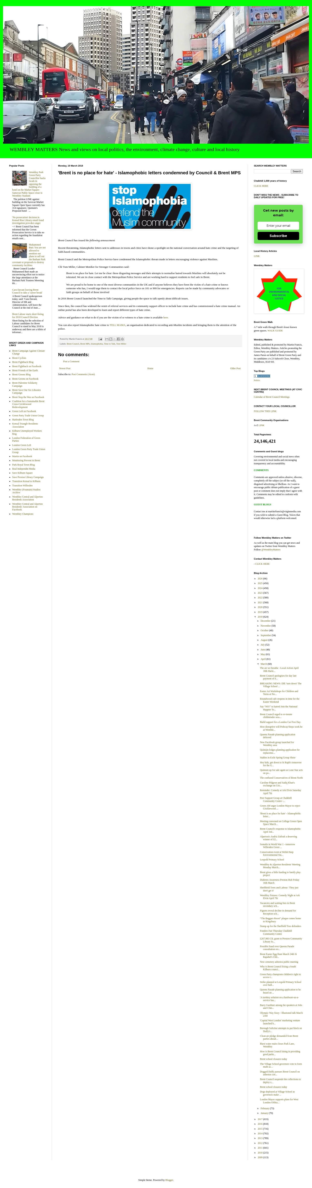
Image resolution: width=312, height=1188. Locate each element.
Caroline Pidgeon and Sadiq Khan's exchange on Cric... (277, 784)
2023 (260, 592)
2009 (260, 1157)
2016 (260, 1123)
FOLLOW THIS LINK (265, 411)
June (263, 649)
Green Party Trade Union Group (28, 415)
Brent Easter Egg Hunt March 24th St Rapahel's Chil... (278, 955)
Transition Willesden (22, 485)
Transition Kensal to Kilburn (26, 481)
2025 (260, 583)
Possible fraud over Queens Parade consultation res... (277, 948)
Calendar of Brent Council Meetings (272, 397)
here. (166, 317)
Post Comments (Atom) (83, 374)
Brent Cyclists (19, 358)
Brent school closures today (273, 1059)
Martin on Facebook (22, 456)
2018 (260, 616)
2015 (260, 1128)
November (266, 625)
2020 (260, 607)
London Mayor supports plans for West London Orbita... (279, 1101)
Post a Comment (71, 361)
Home (150, 368)
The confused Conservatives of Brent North (281, 777)
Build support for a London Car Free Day (280, 722)
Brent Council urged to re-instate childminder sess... (276, 716)
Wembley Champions (22, 513)
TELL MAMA (118, 325)
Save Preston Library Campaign (28, 477)
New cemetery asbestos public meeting (279, 961)
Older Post (235, 368)
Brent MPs (85, 343)
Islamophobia (97, 343)
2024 (260, 588)
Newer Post (65, 368)
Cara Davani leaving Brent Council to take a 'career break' (27, 291)
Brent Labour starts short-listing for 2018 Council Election (28, 315)
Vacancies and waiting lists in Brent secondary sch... (277, 904)
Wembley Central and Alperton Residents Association (27, 498)
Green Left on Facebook (24, 411)
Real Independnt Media (23, 468)
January (265, 1113)
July (263, 644)
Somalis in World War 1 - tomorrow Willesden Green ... (277, 846)
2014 (260, 1133)
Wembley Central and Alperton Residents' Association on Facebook (27, 506)
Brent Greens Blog (21, 374)
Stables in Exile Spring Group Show (277, 757)
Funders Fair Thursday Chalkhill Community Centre (276, 932)
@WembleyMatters (270, 549)
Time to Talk (109, 343)
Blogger (169, 1180)
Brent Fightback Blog (22, 362)
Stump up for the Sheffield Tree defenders (280, 926)
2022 (260, 597)
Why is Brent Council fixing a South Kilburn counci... (278, 968)
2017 (260, 1119)
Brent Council (73, 343)
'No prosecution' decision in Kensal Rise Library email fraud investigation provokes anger (28, 220)
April (263, 659)
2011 (260, 1147)
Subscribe (278, 236)
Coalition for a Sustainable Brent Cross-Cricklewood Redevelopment (28, 404)
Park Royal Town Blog (23, 464)
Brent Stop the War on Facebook (28, 397)
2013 (260, 1138)
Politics (257, 380)
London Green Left (21, 445)
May (263, 654)
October (265, 630)
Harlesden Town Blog (23, 419)
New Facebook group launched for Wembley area (277, 744)
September (266, 635)
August (264, 640)
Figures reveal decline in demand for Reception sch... (278, 912)
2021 (260, 602)
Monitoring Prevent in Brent (26, 460)
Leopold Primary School (272, 859)
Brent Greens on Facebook (25, 378)
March (264, 663)
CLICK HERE (261, 185)
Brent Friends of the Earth (25, 370)
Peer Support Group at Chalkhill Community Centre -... (276, 799)
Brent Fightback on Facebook (26, 366)
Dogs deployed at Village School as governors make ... (277, 1093)
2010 (260, 1152)
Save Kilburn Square (22, 472)
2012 (260, 1143)
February (265, 1108)
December (266, 620)
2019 (260, 612)
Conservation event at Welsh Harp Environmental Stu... (276, 853)
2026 (260, 578)
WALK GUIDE (275, 330)
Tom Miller (121, 343)
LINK (257, 256)
